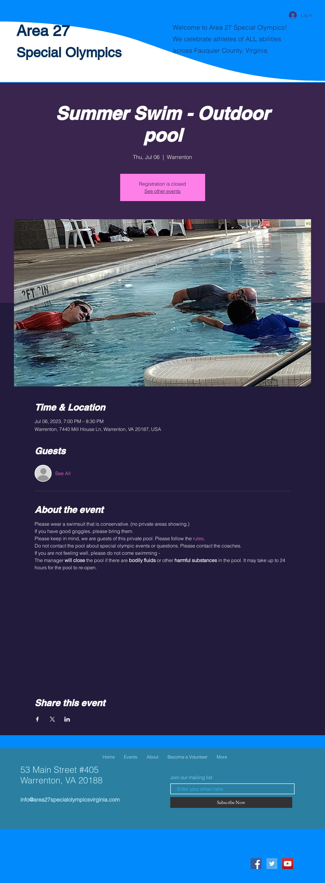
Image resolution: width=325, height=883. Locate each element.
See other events (162, 191)
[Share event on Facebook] (37, 719)
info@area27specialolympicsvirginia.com (70, 799)
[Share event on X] (52, 719)
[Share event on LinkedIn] (67, 719)
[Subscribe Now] (231, 802)
